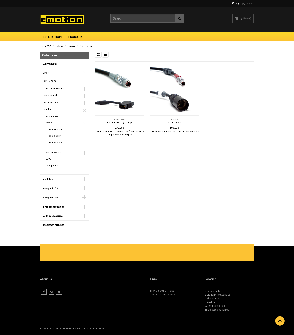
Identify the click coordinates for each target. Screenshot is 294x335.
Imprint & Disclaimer (162, 294)
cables (59, 46)
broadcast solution (53, 206)
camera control (54, 152)
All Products (50, 63)
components (51, 95)
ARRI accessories (53, 216)
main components (54, 88)
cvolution (48, 179)
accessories (51, 102)
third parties (52, 115)
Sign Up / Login (244, 3)
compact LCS (50, 188)
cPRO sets (50, 81)
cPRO (48, 46)
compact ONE (50, 197)
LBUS (48, 158)
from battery (87, 46)
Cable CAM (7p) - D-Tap (119, 122)
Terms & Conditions (162, 290)
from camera (55, 129)
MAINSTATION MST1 (53, 225)
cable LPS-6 (174, 122)
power (71, 46)
